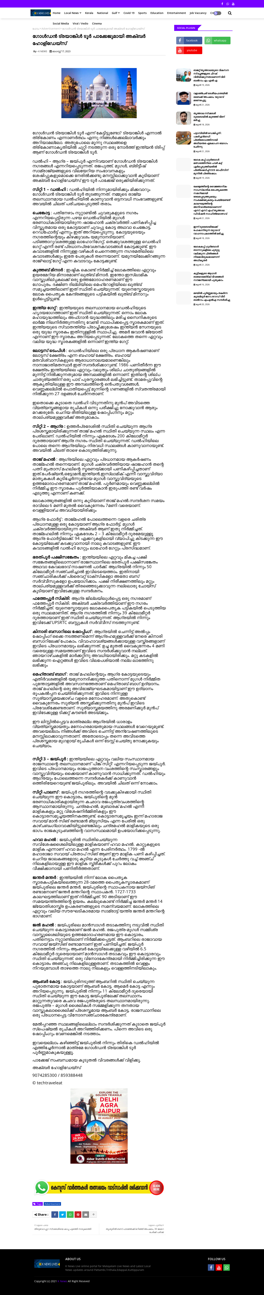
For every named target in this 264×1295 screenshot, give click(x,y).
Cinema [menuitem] (97, 23)
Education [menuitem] (156, 13)
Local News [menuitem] (71, 13)
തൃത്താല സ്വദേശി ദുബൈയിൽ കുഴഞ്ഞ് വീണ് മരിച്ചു (208, 117)
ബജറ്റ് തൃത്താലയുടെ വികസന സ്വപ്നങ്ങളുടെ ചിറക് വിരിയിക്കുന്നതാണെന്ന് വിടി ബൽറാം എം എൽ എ (211, 75)
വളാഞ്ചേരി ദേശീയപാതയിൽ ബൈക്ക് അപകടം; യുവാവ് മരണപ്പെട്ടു (210, 97)
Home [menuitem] (56, 13)
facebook (192, 40)
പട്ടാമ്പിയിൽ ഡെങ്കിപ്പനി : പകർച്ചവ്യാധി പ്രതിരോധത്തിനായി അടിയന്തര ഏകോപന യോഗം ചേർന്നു (210, 139)
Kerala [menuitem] (89, 13)
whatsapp (220, 40)
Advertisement (52, 1203)
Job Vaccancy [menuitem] (198, 13)
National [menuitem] (102, 13)
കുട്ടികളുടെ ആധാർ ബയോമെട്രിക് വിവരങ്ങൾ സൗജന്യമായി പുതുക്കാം (208, 277)
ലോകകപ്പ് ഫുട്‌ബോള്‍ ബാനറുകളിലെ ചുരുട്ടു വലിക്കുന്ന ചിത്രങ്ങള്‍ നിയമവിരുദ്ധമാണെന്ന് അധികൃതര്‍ (206, 253)
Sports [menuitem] (142, 13)
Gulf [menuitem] (114, 13)
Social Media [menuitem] (61, 23)
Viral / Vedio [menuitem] (80, 23)
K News (62, 1281)
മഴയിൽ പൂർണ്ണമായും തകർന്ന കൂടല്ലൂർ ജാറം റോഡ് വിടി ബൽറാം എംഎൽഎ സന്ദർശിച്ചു (211, 296)
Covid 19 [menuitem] (129, 13)
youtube (192, 50)
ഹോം (35, 28)
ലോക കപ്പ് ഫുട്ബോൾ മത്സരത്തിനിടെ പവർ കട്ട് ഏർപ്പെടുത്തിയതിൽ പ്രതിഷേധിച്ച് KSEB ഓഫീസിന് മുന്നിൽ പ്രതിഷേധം (210, 166)
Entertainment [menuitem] (176, 13)
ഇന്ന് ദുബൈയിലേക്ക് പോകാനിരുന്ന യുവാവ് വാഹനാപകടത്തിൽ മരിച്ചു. (208, 230)
